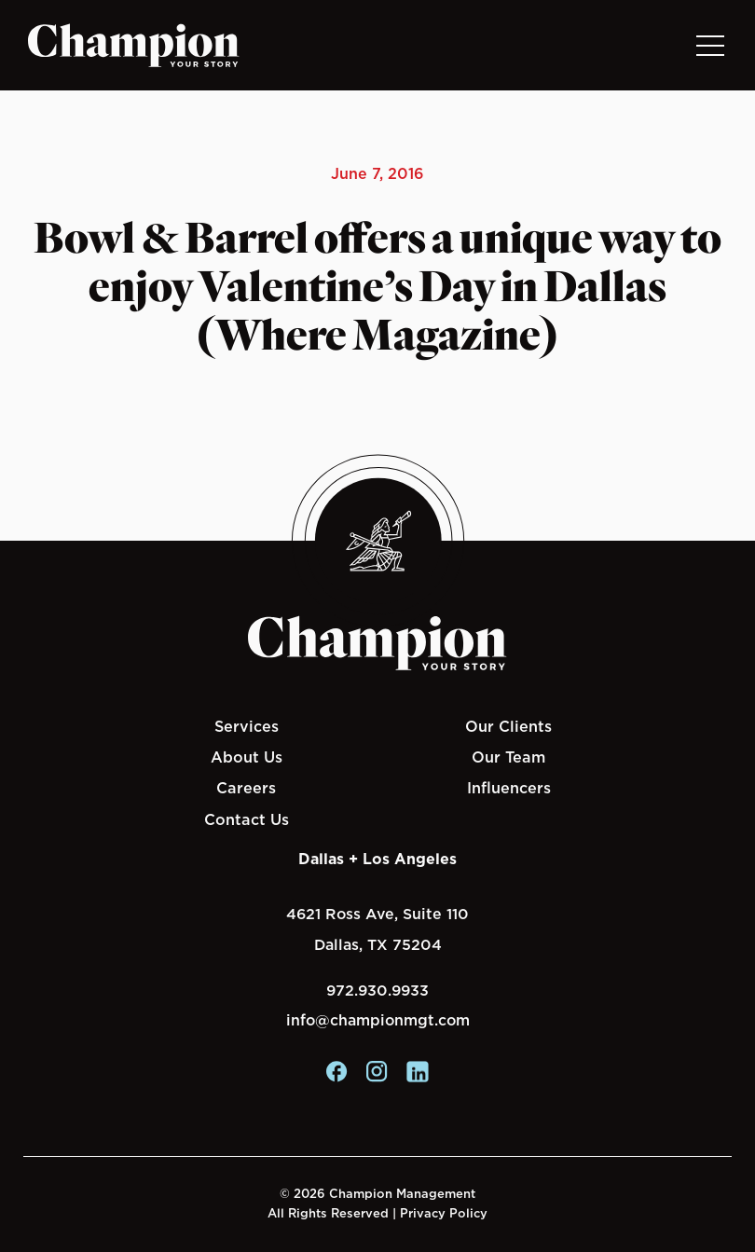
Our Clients (508, 726)
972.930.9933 (377, 990)
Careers (246, 787)
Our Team (508, 757)
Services (246, 726)
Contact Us (246, 819)
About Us (246, 757)
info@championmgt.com (378, 1020)
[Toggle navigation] (709, 45)
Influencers (509, 787)
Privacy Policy (443, 1213)
